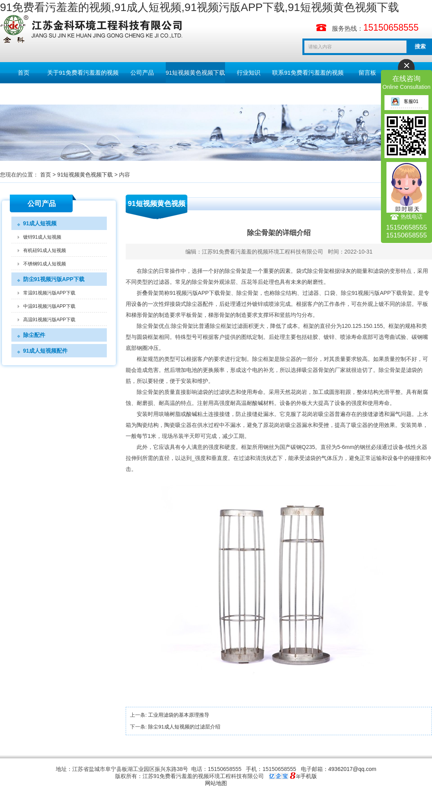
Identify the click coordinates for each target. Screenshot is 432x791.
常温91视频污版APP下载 (49, 293)
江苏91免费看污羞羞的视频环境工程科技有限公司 (263, 251)
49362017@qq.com (352, 769)
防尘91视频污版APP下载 (53, 279)
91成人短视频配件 (45, 351)
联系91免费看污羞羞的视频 (308, 72)
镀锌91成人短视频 (42, 237)
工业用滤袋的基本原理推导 (178, 715)
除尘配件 (34, 335)
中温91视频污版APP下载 (49, 306)
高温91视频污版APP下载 (49, 319)
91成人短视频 (40, 223)
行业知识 (248, 72)
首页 (23, 72)
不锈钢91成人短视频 (44, 264)
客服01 (404, 101)
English (23, 93)
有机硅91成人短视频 (44, 250)
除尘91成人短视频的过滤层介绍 (184, 727)
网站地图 (216, 783)
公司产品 (142, 72)
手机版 (308, 776)
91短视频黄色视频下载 (195, 72)
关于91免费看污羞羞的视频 (83, 72)
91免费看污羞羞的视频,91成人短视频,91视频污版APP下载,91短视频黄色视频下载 (199, 7)
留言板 (367, 72)
